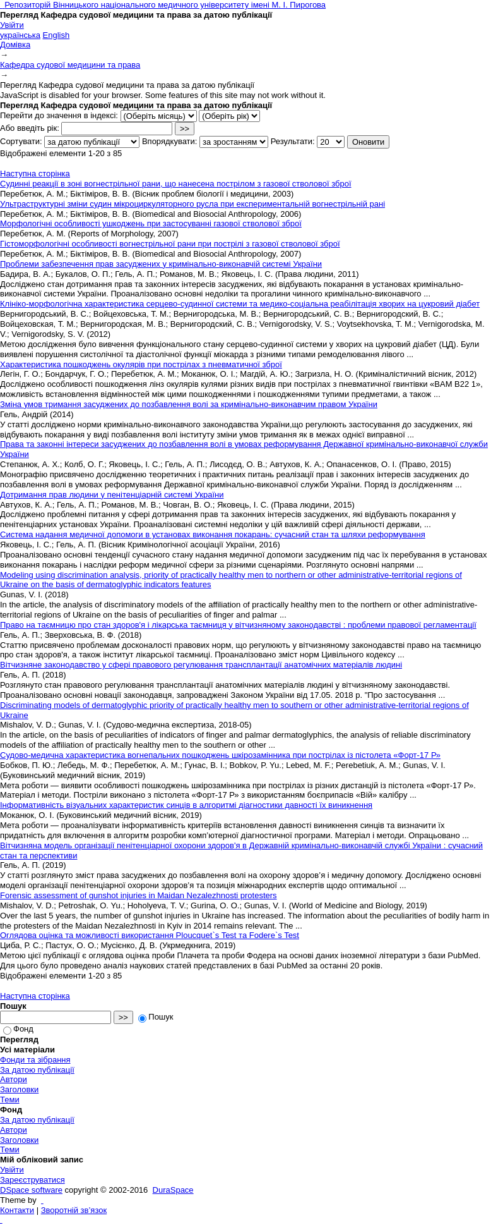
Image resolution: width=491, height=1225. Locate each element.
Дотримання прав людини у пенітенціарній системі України (112, 494)
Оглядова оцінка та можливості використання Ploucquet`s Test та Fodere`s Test (149, 935)
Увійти (12, 25)
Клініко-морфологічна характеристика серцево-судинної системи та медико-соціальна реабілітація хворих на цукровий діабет (240, 303)
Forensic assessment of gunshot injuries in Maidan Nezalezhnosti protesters (138, 895)
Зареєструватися (32, 1180)
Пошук (155, 1016)
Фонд (18, 1028)
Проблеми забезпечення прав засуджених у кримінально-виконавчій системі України (161, 264)
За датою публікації (37, 1070)
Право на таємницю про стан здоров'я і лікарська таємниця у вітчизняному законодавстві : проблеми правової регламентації (238, 625)
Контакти (17, 1210)
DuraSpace (173, 1190)
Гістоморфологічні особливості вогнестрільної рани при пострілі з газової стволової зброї (170, 243)
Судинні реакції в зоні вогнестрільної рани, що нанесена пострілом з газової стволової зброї (176, 183)
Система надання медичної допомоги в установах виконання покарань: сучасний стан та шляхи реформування (212, 534)
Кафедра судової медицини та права (70, 65)
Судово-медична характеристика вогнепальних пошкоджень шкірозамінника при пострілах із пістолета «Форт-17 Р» (220, 755)
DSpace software (31, 1190)
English (56, 35)
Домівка (15, 44)
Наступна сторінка (35, 173)
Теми (10, 1099)
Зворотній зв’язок (74, 1210)
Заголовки (19, 1089)
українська (20, 35)
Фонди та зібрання (35, 1059)
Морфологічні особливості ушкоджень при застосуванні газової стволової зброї (151, 223)
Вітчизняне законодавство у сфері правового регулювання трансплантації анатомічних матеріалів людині (201, 664)
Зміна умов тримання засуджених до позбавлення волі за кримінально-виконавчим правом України (188, 404)
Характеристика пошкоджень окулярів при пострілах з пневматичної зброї (141, 364)
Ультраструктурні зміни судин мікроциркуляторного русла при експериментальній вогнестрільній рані (192, 204)
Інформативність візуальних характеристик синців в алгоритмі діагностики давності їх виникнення (186, 805)
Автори (13, 1079)
